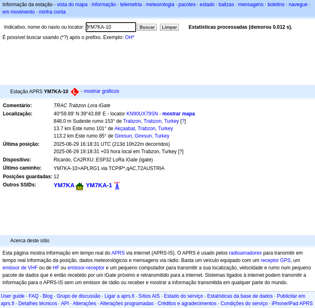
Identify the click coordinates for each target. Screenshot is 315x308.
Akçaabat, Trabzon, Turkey (143, 128)
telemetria (131, 4)
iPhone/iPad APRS (292, 303)
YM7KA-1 (99, 185)
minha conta (52, 12)
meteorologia (160, 4)
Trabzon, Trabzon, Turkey (151, 121)
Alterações (84, 303)
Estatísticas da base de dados (240, 296)
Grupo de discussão (78, 296)
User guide (13, 296)
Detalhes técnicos (37, 303)
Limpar (169, 27)
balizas (226, 4)
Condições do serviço (244, 303)
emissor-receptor (86, 268)
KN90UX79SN (142, 114)
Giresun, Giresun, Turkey (142, 136)
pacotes (187, 4)
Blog (47, 296)
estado (207, 4)
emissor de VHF (20, 268)
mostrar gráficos (101, 91)
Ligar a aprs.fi (120, 296)
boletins (276, 4)
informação (103, 4)
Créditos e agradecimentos (187, 303)
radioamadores (245, 253)
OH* (130, 37)
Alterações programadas (127, 303)
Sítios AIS (149, 296)
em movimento (18, 12)
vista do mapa (72, 4)
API (65, 303)
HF (56, 268)
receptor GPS (276, 260)
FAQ (34, 296)
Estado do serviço (183, 296)
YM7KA (64, 185)
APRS (118, 253)
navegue (298, 4)
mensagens (250, 4)
